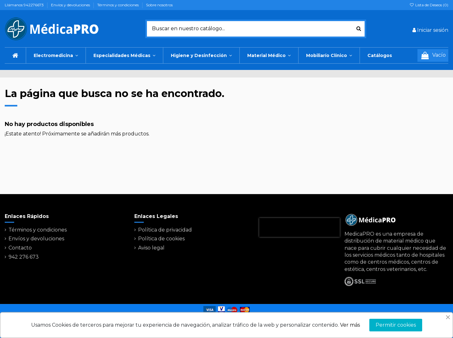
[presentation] (299, 227)
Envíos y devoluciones (71, 5)
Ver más (350, 325)
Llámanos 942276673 (25, 5)
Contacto (20, 248)
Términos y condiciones (118, 5)
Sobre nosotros (159, 5)
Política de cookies (161, 239)
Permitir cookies (396, 325)
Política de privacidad (165, 230)
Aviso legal (151, 248)
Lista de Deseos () (429, 5)
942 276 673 (23, 257)
